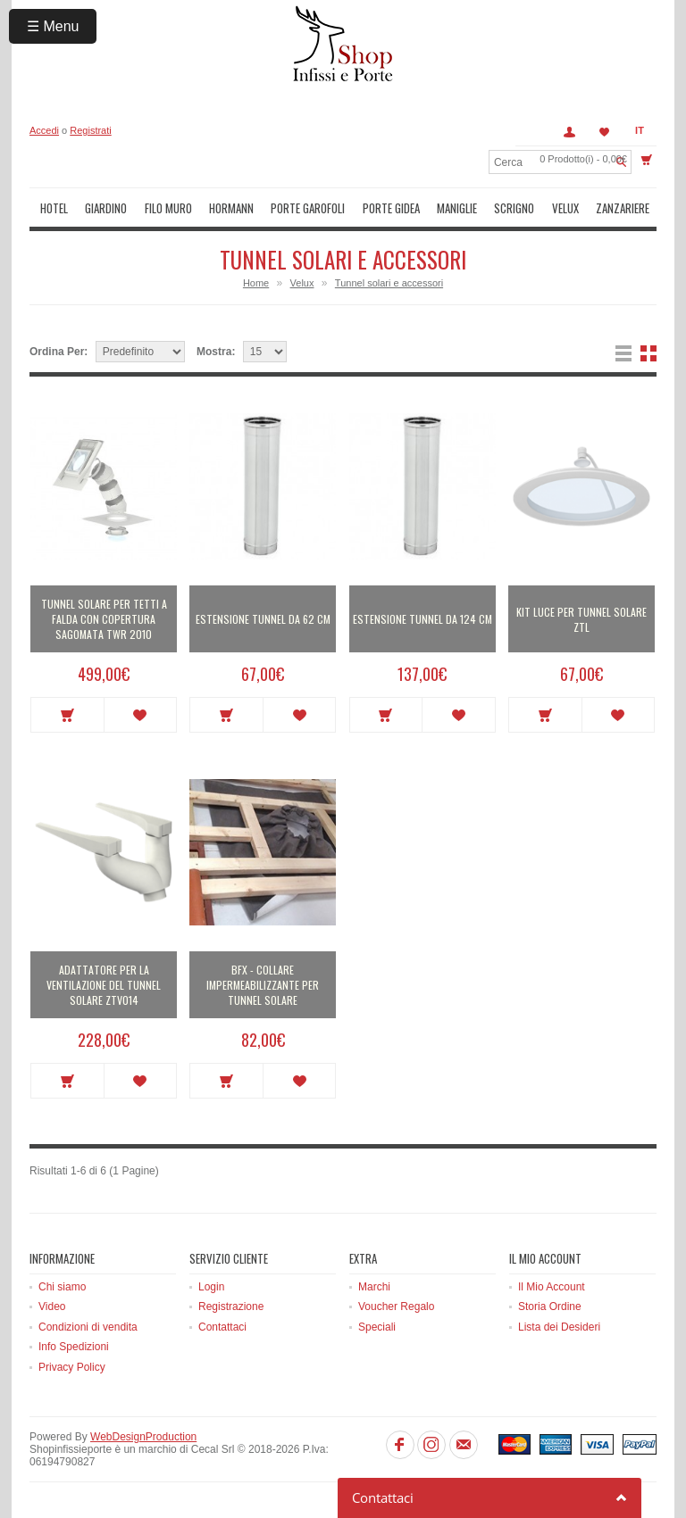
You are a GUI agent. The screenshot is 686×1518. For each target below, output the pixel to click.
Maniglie (457, 208)
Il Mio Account (551, 1287)
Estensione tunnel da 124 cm (422, 618)
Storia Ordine (549, 1306)
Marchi (374, 1287)
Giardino (106, 208)
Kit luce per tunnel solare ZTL (581, 619)
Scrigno (514, 208)
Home (256, 283)
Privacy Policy (71, 1367)
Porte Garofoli (308, 208)
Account (569, 132)
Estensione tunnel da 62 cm (263, 618)
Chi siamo (62, 1287)
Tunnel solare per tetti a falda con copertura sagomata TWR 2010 (104, 619)
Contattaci (222, 1327)
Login (211, 1287)
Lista (623, 353)
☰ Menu (53, 26)
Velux (565, 208)
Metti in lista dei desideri (141, 715)
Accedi (44, 130)
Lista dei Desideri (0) (605, 132)
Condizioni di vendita (88, 1327)
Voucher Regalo (396, 1306)
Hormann (231, 208)
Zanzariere (622, 208)
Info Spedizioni (73, 1346)
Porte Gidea (391, 208)
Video (51, 1306)
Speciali (377, 1327)
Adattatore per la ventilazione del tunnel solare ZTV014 (103, 985)
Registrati (90, 130)
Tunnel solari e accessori (389, 283)
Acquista (67, 715)
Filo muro (168, 208)
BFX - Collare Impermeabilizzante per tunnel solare (262, 985)
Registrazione (231, 1306)
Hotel (54, 208)
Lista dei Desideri (559, 1327)
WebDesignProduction (143, 1437)
